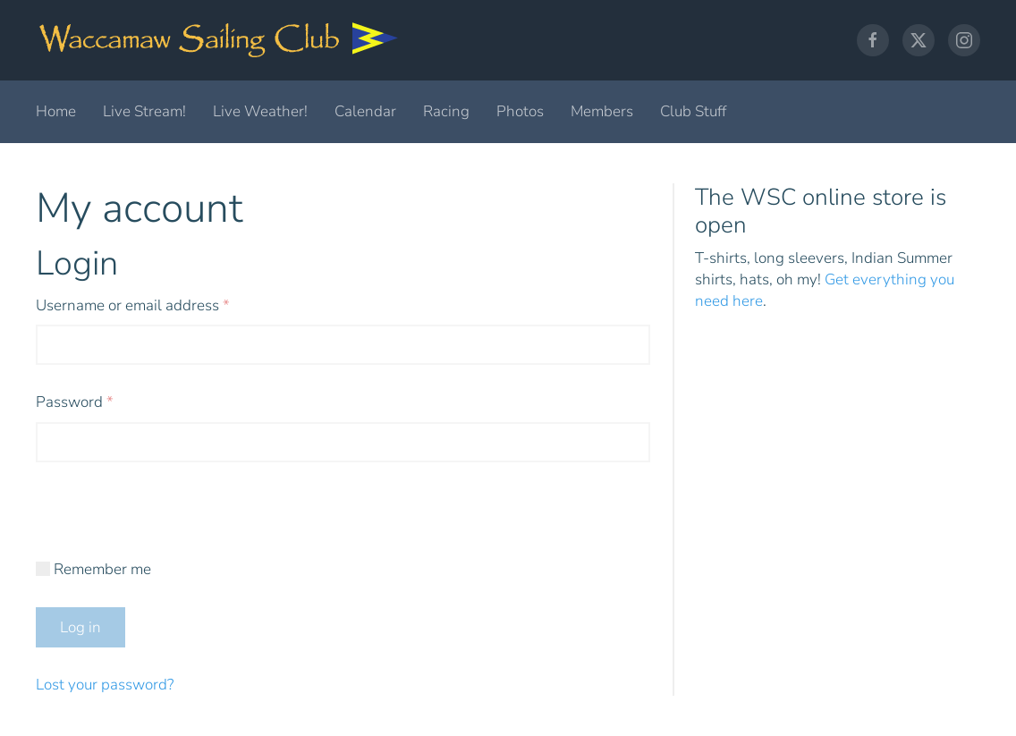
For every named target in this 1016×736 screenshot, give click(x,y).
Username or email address (163, 305)
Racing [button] (446, 111)
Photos (520, 111)
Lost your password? (105, 684)
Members (602, 111)
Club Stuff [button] (693, 111)
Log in (80, 627)
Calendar (365, 111)
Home (56, 111)
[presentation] (172, 524)
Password (105, 402)
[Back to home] (219, 40)
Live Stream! (144, 111)
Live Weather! (260, 111)
